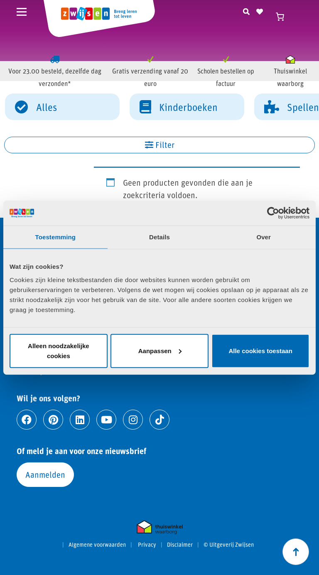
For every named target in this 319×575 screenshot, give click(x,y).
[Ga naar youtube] (106, 420)
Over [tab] (263, 237)
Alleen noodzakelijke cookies (58, 350)
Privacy (147, 544)
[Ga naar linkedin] (80, 420)
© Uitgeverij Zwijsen (229, 544)
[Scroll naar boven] (295, 551)
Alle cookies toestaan (260, 350)
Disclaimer (180, 544)
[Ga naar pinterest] (53, 420)
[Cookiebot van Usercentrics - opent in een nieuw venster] (273, 213)
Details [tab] (159, 237)
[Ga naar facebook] (27, 420)
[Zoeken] (246, 10)
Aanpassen (160, 350)
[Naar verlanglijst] (259, 10)
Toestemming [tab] (55, 237)
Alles (36, 106)
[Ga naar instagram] (133, 420)
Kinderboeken (179, 106)
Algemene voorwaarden (97, 544)
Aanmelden (45, 474)
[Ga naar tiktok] (159, 420)
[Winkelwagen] (284, 16)
